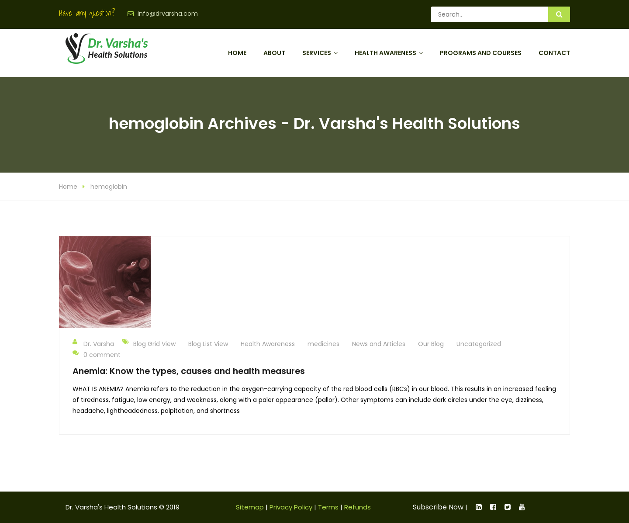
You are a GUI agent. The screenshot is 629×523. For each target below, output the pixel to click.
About (274, 52)
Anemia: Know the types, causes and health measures (189, 371)
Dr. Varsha (93, 343)
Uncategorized (478, 343)
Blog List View (208, 343)
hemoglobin (108, 186)
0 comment (97, 354)
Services (316, 52)
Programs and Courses (481, 52)
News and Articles (378, 343)
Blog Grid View (154, 343)
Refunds (357, 507)
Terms (328, 507)
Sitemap (250, 507)
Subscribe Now (438, 507)
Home (237, 52)
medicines (323, 343)
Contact (554, 52)
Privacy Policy (291, 507)
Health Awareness (385, 52)
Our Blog (431, 343)
